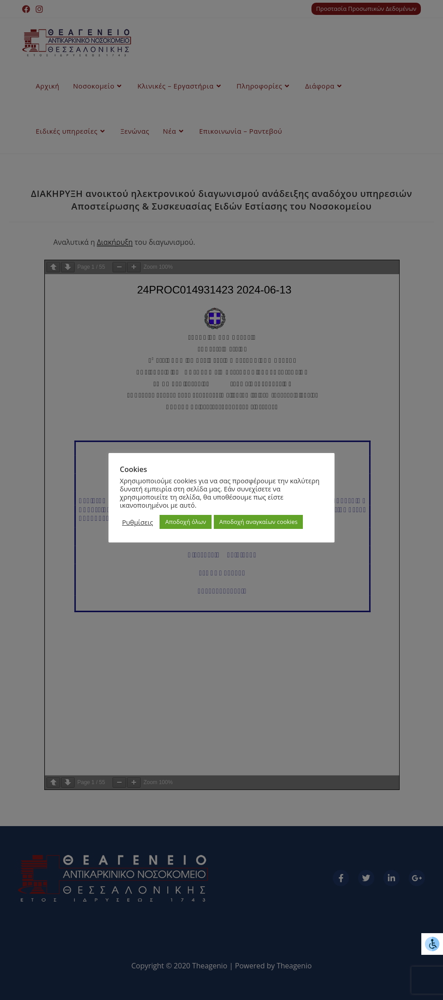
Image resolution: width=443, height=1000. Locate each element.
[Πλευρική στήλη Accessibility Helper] (432, 944)
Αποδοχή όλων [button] (185, 522)
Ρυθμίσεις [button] (137, 522)
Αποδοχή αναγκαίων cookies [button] (258, 522)
